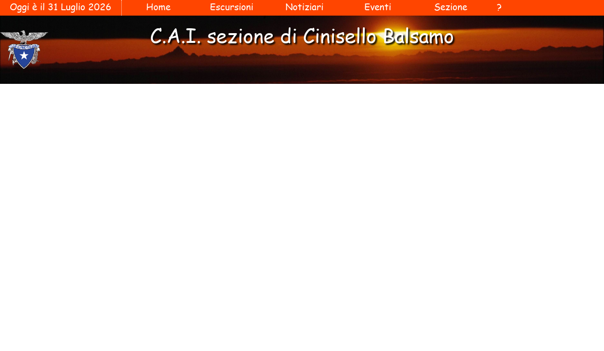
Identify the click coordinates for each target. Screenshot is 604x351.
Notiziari (304, 6)
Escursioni (231, 6)
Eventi (377, 6)
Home (158, 6)
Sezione (450, 6)
